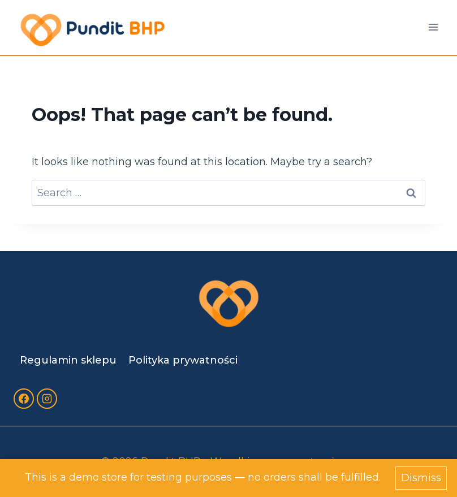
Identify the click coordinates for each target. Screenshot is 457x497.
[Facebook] (24, 398)
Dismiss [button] (421, 478)
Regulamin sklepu (68, 360)
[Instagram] (47, 398)
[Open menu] (432, 27)
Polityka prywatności (183, 360)
